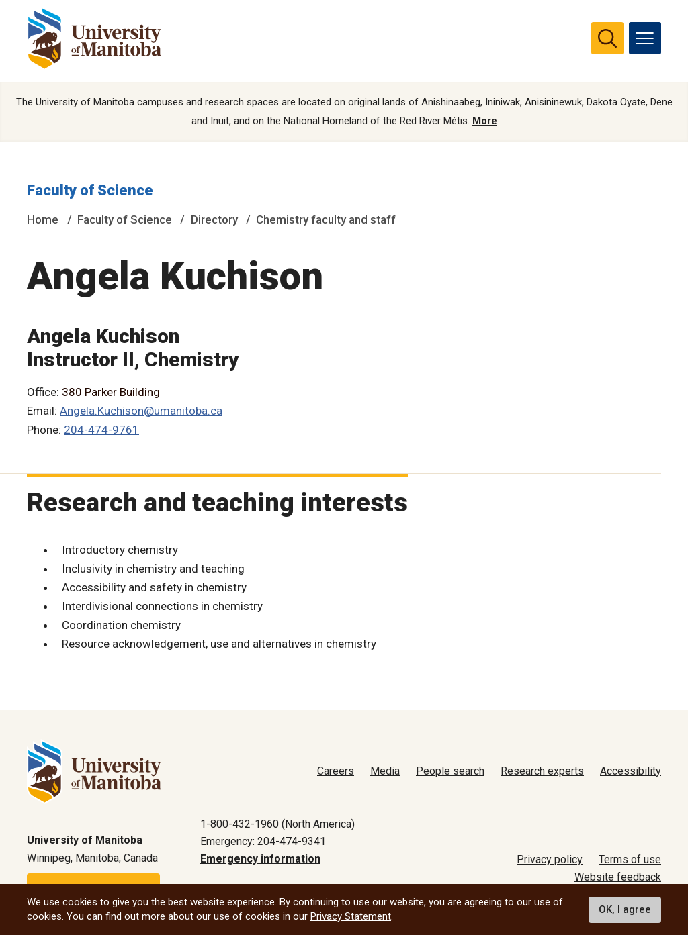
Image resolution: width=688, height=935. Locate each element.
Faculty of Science (90, 190)
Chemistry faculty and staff (326, 219)
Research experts (542, 771)
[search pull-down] (607, 38)
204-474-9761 (101, 429)
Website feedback (617, 877)
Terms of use (630, 859)
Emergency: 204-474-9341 (263, 841)
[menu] (645, 38)
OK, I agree (625, 909)
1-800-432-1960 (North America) (277, 824)
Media (385, 771)
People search (450, 771)
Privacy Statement (350, 916)
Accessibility (630, 771)
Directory (214, 219)
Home (42, 219)
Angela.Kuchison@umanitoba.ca (141, 410)
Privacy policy (550, 859)
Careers (335, 771)
